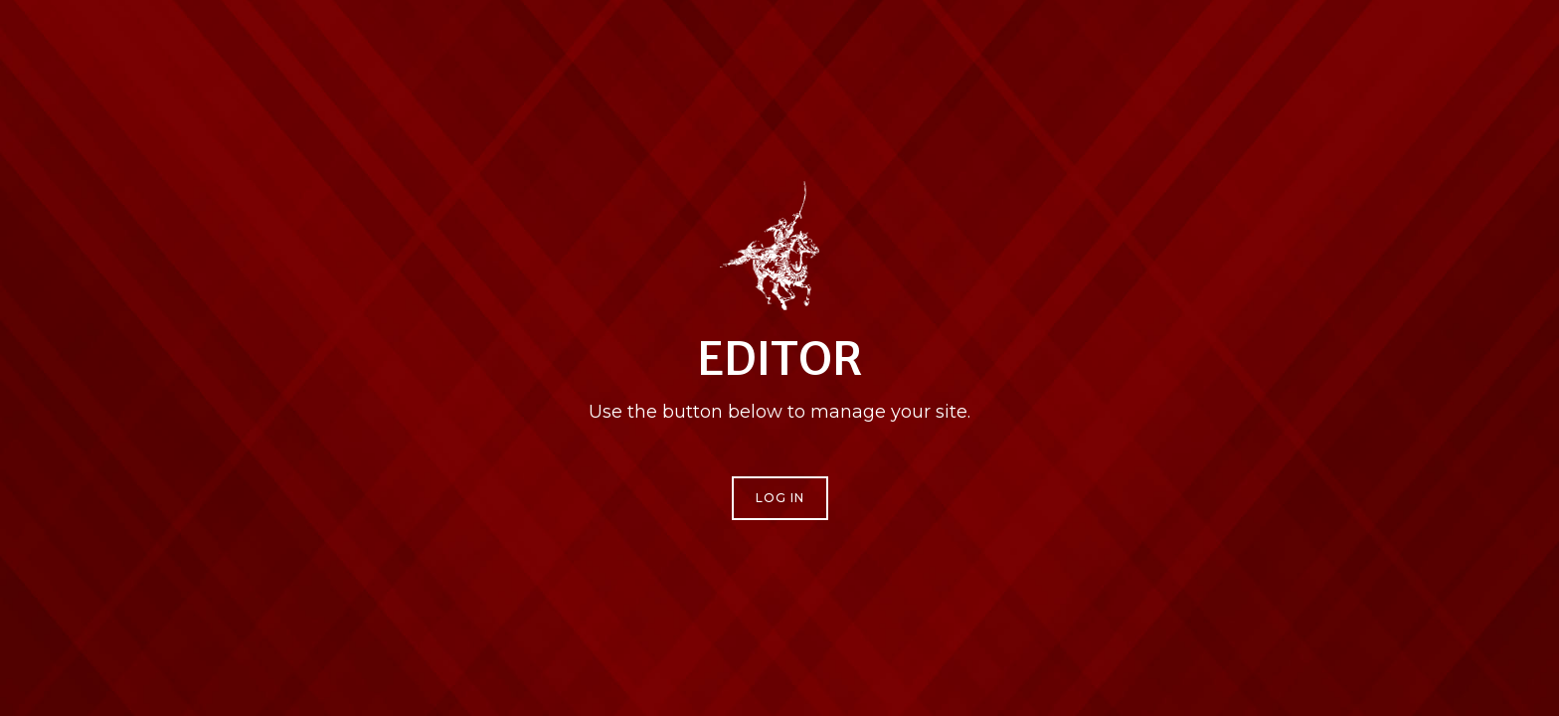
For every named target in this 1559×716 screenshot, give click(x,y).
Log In (780, 497)
